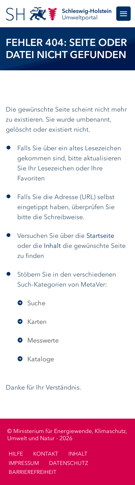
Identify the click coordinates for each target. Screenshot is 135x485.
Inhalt (52, 246)
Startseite (100, 236)
